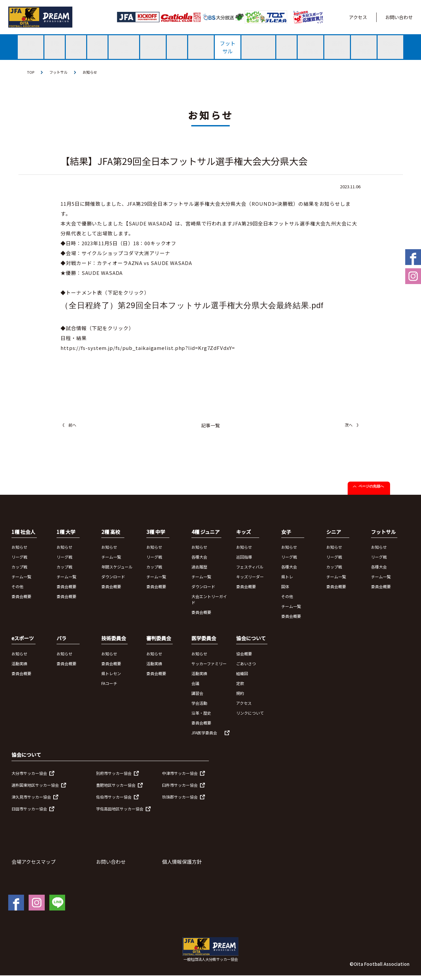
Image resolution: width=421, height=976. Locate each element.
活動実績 (19, 664)
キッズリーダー (250, 577)
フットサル (60, 72)
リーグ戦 (19, 557)
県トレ (287, 577)
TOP (31, 72)
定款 (240, 683)
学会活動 (199, 703)
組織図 (242, 673)
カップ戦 (19, 567)
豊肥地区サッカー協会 (116, 785)
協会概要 (244, 654)
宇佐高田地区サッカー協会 (119, 809)
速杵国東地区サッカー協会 (35, 785)
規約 (240, 693)
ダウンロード (113, 577)
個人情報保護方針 (182, 861)
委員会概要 (21, 596)
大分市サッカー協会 (29, 773)
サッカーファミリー (209, 664)
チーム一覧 (21, 577)
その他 (17, 587)
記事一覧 (210, 425)
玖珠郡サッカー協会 (180, 797)
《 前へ (68, 425)
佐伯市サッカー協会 (114, 797)
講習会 (197, 693)
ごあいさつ (246, 664)
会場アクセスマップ (34, 861)
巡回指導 (244, 557)
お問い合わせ (399, 17)
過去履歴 (199, 567)
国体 (285, 587)
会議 (195, 683)
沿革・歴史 (201, 713)
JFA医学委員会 (204, 733)
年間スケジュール (117, 567)
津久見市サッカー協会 (31, 797)
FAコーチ (109, 683)
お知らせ (93, 72)
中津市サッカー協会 (180, 773)
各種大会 (199, 557)
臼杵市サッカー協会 (180, 785)
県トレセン (111, 673)
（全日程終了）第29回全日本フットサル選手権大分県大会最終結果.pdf (192, 305)
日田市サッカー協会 (29, 809)
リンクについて (250, 713)
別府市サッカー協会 (114, 773)
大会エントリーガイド (209, 599)
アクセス (358, 17)
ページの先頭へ (371, 486)
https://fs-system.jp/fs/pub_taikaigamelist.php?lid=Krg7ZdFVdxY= (148, 348)
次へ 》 (352, 425)
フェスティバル (249, 567)
